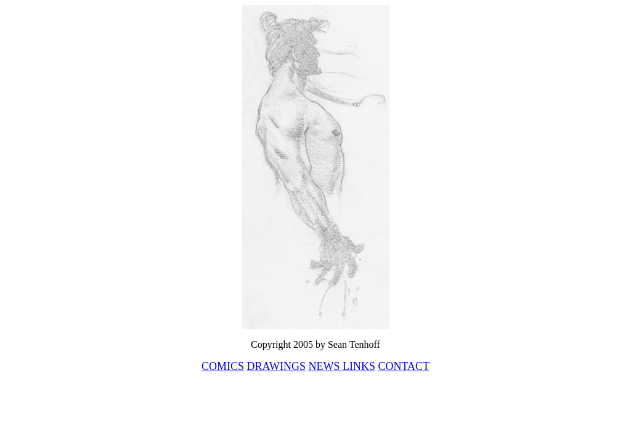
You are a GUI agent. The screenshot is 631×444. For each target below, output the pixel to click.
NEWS (324, 366)
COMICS (223, 366)
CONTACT (404, 366)
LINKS (358, 366)
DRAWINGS (276, 366)
